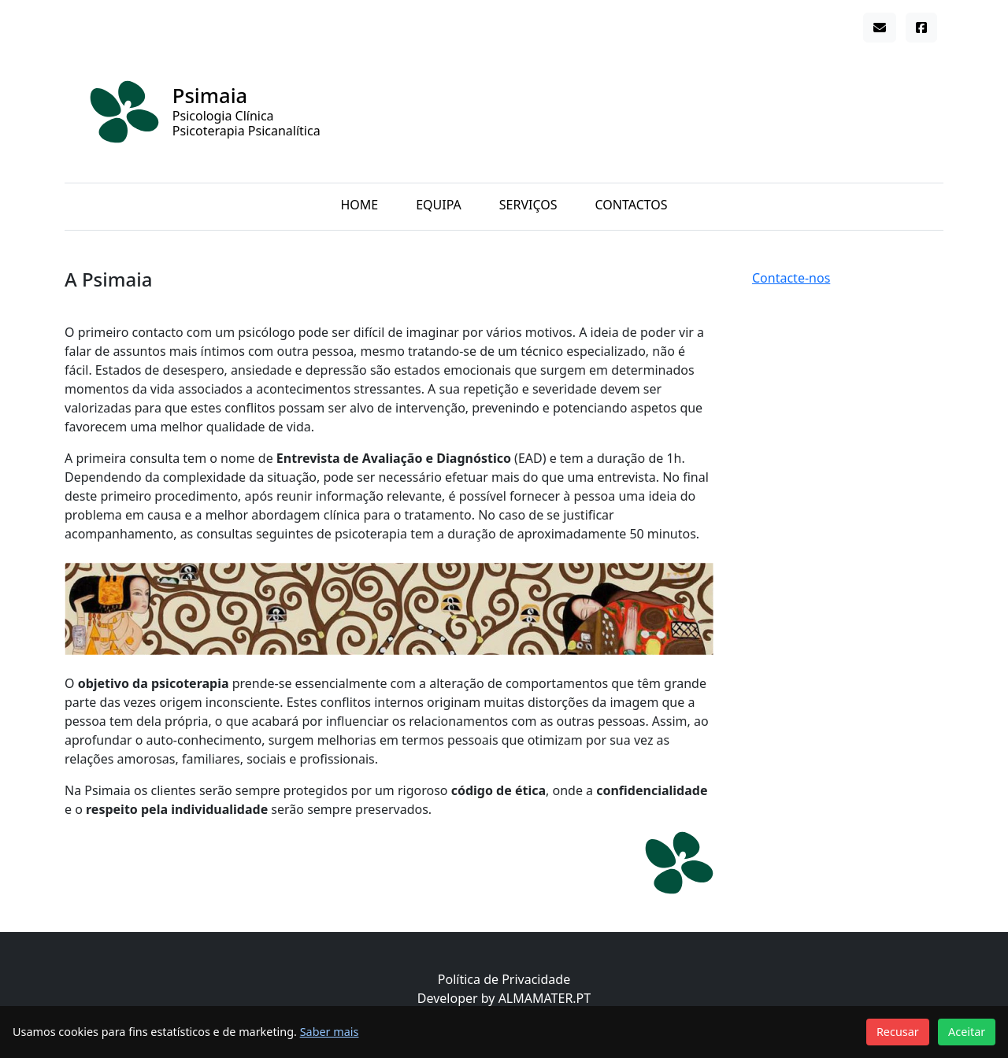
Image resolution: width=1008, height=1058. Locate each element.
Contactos (631, 204)
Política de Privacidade (504, 979)
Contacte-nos (791, 278)
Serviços (528, 204)
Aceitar (966, 1031)
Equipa (438, 204)
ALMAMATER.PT (544, 998)
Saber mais (329, 1031)
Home (359, 204)
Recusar (897, 1031)
